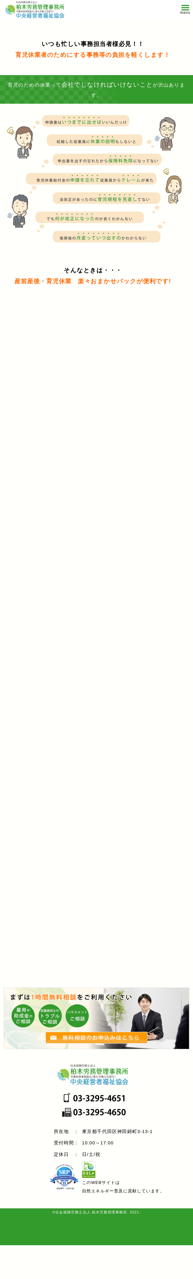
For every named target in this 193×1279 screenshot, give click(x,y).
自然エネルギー (98, 1224)
